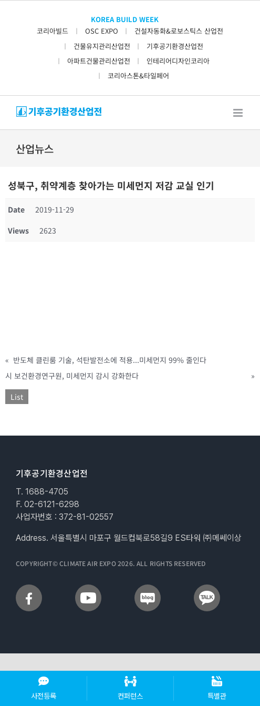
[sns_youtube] (88, 588)
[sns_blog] (147, 588)
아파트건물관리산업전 (98, 61)
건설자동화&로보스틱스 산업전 (178, 31)
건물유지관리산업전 (102, 46)
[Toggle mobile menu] (238, 112)
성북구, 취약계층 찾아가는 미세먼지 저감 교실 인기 (111, 185)
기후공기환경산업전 (175, 46)
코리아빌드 (52, 31)
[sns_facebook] (29, 588)
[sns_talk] (207, 588)
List (17, 396)
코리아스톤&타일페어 (138, 75)
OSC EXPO (101, 31)
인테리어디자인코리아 (178, 61)
